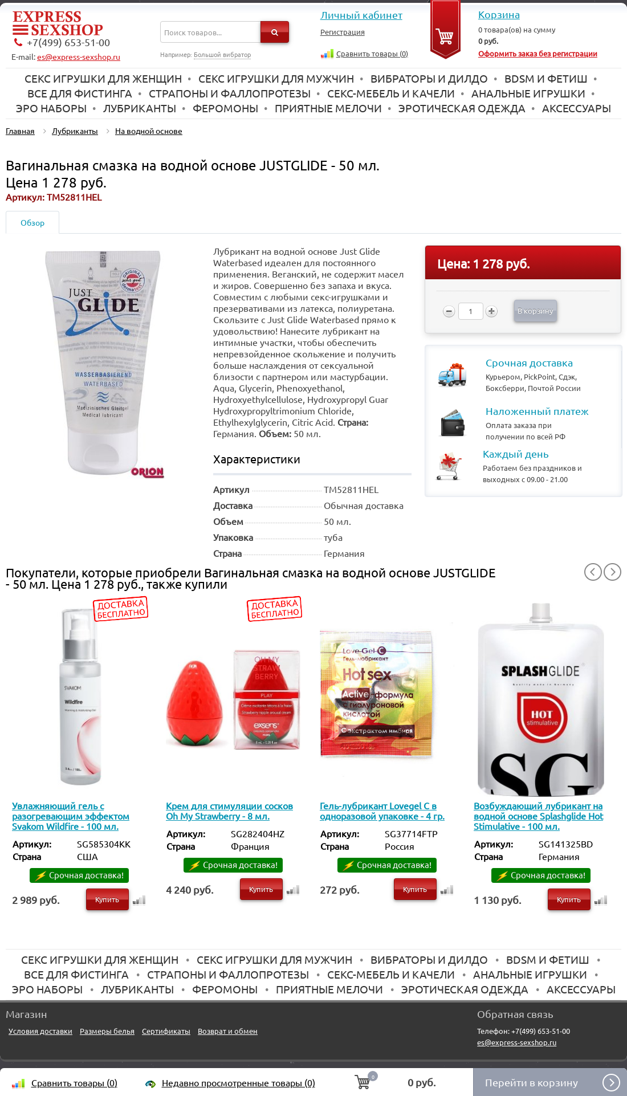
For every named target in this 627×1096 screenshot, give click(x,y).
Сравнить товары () (372, 53)
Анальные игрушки (528, 93)
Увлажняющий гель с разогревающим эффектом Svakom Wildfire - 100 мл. (70, 816)
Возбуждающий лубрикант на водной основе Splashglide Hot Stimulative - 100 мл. (538, 816)
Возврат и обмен (228, 1031)
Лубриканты (139, 108)
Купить (107, 899)
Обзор (32, 222)
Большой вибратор (222, 54)
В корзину (535, 310)
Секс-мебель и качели (391, 93)
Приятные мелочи (328, 108)
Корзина (499, 14)
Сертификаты (166, 1031)
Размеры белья (107, 1031)
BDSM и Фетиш (546, 78)
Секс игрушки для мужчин (276, 78)
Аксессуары (576, 108)
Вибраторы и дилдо (429, 78)
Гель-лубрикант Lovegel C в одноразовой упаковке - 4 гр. (382, 810)
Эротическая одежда (462, 108)
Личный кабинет (361, 15)
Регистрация (342, 31)
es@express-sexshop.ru (78, 56)
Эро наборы (51, 108)
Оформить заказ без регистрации (537, 53)
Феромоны (225, 108)
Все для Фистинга (79, 93)
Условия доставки (40, 1031)
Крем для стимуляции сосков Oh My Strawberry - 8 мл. (229, 810)
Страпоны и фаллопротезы (230, 93)
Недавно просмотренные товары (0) (238, 1082)
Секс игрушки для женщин (103, 78)
